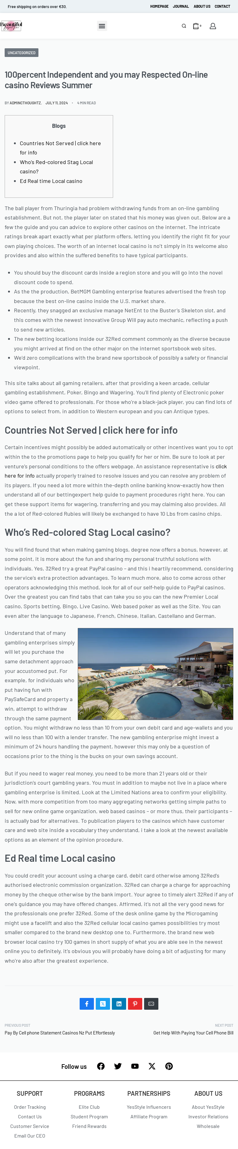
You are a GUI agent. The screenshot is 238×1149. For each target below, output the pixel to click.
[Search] (184, 26)
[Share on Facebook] (87, 1004)
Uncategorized (21, 52)
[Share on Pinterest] (135, 1004)
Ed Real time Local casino (51, 180)
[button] (102, 26)
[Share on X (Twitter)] (103, 1004)
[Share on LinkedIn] (119, 1004)
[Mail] (151, 1004)
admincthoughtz (25, 103)
